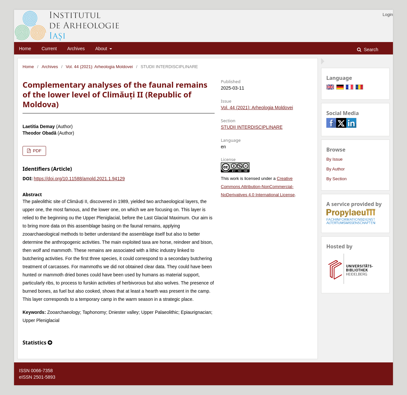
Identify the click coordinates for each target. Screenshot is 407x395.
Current (49, 48)
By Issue (334, 159)
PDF (36, 150)
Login (388, 14)
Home (25, 48)
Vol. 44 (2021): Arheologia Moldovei (99, 66)
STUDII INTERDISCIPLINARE (252, 127)
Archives (76, 48)
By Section (336, 178)
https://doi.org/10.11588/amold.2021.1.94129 (79, 178)
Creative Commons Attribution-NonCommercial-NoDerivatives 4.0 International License (258, 186)
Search (370, 49)
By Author (335, 169)
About (101, 48)
